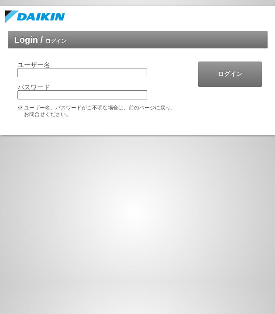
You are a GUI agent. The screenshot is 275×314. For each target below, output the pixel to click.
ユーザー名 (33, 64)
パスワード (33, 87)
